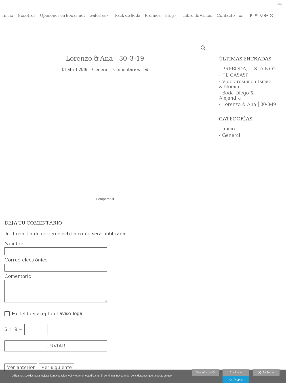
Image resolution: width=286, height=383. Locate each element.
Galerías (180, 15)
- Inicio (227, 128)
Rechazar (266, 372)
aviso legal (71, 313)
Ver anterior (21, 367)
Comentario (17, 276)
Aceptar (236, 380)
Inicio (91, 15)
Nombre (13, 243)
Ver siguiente (56, 367)
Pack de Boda (210, 15)
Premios (236, 15)
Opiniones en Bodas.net (145, 15)
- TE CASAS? (233, 75)
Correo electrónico (26, 260)
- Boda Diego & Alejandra (236, 95)
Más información (206, 372)
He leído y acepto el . (46, 313)
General (100, 69)
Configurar (236, 372)
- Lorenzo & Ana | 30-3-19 (247, 104)
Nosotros (110, 15)
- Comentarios (125, 69)
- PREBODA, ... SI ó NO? (247, 68)
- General (229, 135)
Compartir (105, 199)
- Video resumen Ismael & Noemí (246, 84)
